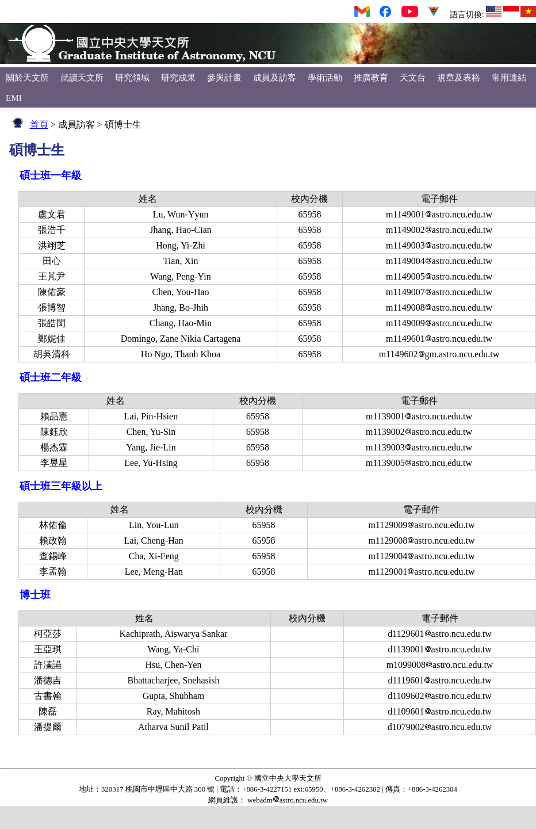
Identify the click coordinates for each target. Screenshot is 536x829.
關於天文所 (27, 77)
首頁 (39, 124)
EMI (14, 97)
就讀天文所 (82, 77)
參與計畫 (224, 77)
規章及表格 (458, 77)
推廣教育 (371, 77)
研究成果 (178, 77)
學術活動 (325, 77)
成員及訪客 (274, 77)
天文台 (413, 77)
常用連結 (509, 77)
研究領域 (132, 77)
